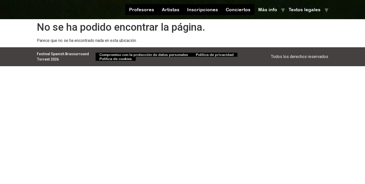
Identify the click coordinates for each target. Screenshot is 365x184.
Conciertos (238, 9)
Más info (267, 9)
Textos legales (305, 9)
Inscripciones (202, 9)
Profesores (141, 9)
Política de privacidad (215, 55)
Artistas (170, 9)
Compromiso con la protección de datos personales (143, 55)
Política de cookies (115, 59)
